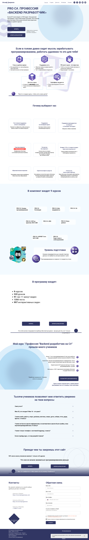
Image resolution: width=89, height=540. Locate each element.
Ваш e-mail (48, 491)
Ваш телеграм (49, 503)
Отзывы (41, 2)
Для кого (27, 2)
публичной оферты (72, 515)
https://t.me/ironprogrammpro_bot (21, 495)
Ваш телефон (49, 497)
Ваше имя (48, 485)
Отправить (50, 522)
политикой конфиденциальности (54, 516)
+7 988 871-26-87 (17, 508)
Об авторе (34, 2)
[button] (14, 518)
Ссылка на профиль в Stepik (52, 508)
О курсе (21, 2)
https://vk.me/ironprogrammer (20, 501)
